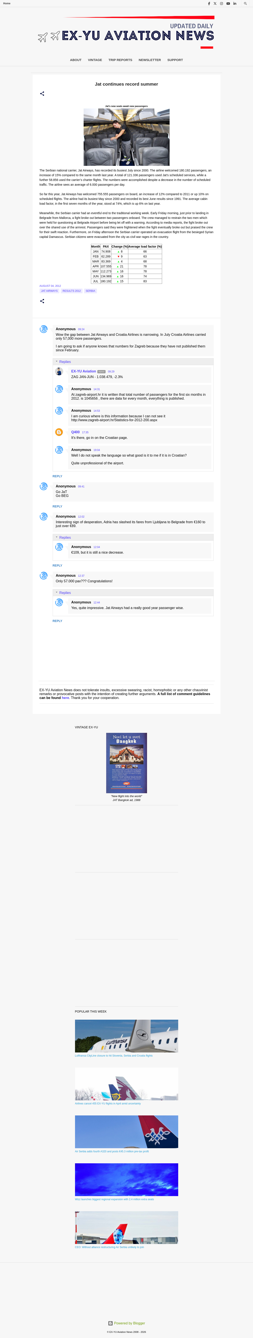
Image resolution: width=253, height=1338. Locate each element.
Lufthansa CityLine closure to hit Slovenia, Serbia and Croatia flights (114, 1055)
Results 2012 (72, 290)
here (65, 698)
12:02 (81, 516)
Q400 (75, 432)
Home (6, 3)
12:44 (97, 602)
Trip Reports (120, 60)
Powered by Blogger (126, 1323)
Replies (65, 362)
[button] (42, 94)
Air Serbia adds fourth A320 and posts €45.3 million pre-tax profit (112, 1151)
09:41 (81, 486)
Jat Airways (49, 290)
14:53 (97, 410)
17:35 (85, 432)
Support (175, 60)
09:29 (111, 371)
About (75, 60)
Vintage (95, 60)
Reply (57, 476)
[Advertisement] (126, 839)
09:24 (81, 329)
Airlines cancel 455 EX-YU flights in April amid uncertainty (108, 1103)
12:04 (97, 547)
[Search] (245, 3)
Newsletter (150, 60)
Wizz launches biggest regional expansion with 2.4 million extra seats (114, 1199)
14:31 (97, 389)
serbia (90, 290)
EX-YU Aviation (83, 371)
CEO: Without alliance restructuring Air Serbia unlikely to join (109, 1247)
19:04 (97, 450)
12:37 (81, 575)
